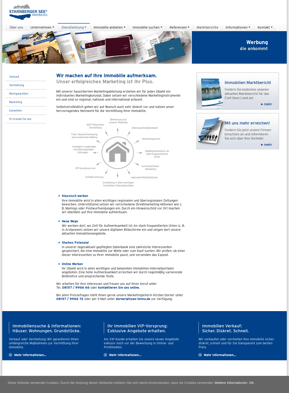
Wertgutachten (18, 93)
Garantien (15, 110)
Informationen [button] (237, 27)
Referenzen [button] (178, 27)
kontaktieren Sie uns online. (119, 287)
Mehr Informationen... (30, 355)
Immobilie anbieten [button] (108, 27)
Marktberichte (207, 27)
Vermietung (16, 85)
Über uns (16, 27)
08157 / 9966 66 (76, 287)
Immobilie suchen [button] (146, 27)
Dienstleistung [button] (73, 27)
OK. (252, 383)
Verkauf (14, 76)
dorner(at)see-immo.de (133, 299)
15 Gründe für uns (20, 119)
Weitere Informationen (231, 383)
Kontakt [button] (264, 27)
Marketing (15, 102)
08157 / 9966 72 (69, 299)
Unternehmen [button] (41, 27)
